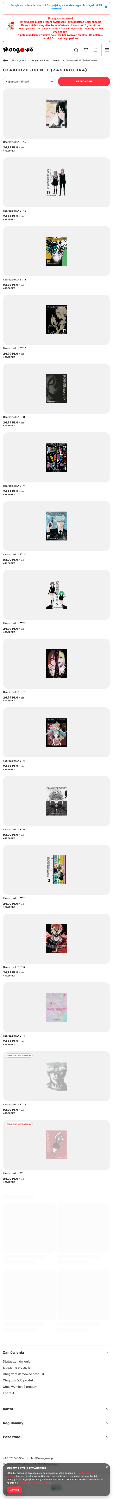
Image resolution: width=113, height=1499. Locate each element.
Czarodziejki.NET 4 (14, 1035)
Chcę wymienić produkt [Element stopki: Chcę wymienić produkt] (20, 1387)
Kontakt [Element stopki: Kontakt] (8, 1393)
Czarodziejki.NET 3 (14, 967)
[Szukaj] (76, 50)
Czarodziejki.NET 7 (14, 692)
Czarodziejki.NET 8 (14, 417)
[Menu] (107, 50)
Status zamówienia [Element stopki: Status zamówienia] (16, 1361)
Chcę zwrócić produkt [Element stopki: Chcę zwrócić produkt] (19, 1380)
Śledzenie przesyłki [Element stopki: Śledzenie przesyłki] (17, 1367)
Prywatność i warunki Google (34, 1482)
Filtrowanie (84, 81)
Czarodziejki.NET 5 (14, 829)
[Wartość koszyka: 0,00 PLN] (95, 50)
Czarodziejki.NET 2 (14, 898)
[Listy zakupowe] (86, 50)
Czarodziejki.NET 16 (14, 142)
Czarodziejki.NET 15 (14, 210)
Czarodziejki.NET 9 (14, 623)
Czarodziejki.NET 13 (14, 1104)
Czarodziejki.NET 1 (13, 1173)
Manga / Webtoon (40, 60)
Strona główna (19, 60)
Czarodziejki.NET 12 (14, 348)
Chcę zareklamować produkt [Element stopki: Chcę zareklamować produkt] (23, 1374)
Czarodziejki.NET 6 (14, 760)
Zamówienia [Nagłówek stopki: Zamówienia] (13, 1352)
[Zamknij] (106, 7)
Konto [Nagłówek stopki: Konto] (8, 1409)
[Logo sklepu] (18, 50)
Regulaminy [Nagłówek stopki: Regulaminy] (13, 1423)
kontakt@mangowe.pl (40, 1458)
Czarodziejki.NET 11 (14, 485)
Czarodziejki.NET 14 (14, 279)
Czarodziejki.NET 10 (14, 554)
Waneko (57, 60)
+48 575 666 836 (13, 1458)
